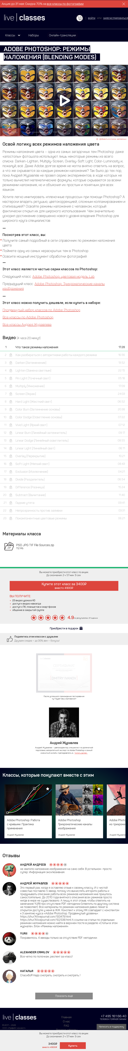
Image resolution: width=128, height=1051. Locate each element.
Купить (72, 1045)
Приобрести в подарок (64, 628)
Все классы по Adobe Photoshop (28, 317)
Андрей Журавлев (34, 883)
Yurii (23, 933)
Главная (66, 1017)
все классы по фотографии (65, 4)
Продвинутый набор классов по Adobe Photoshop (41, 310)
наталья (26, 971)
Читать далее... (81, 753)
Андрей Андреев (33, 864)
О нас (66, 1021)
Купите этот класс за (64, 586)
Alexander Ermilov (34, 952)
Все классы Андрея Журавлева (27, 325)
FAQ (66, 1025)
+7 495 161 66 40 (113, 1016)
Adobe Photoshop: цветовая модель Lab (63, 277)
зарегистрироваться (115, 18)
